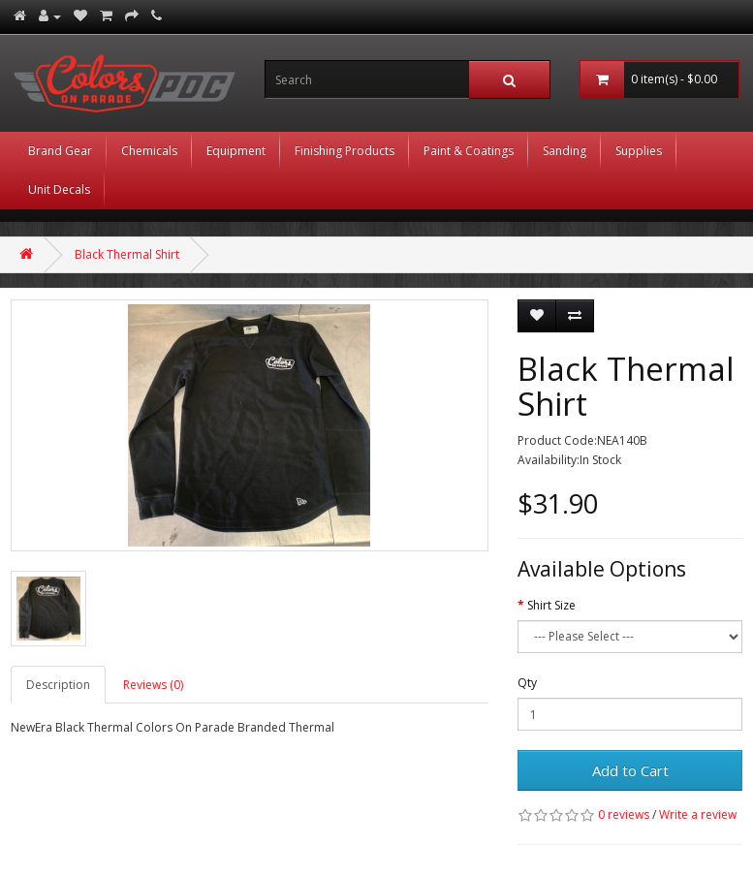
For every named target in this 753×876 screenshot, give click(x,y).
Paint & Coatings (469, 150)
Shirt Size (551, 605)
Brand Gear (60, 150)
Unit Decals (59, 189)
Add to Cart (630, 770)
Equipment (236, 150)
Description (58, 684)
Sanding (564, 150)
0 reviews (623, 814)
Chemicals (149, 150)
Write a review (698, 814)
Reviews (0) (153, 684)
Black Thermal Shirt (127, 254)
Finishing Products (344, 150)
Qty (527, 682)
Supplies (638, 150)
